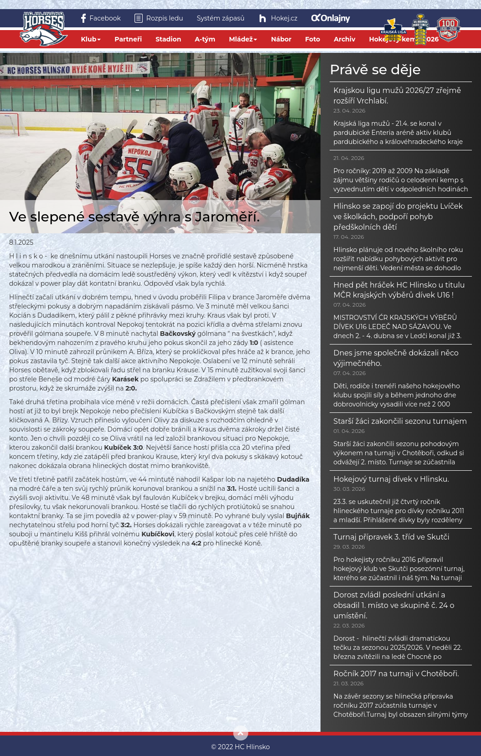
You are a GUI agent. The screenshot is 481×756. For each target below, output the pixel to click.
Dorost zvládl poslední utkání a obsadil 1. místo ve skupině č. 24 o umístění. (393, 605)
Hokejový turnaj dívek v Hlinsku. (391, 479)
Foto (312, 39)
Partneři (128, 39)
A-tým (205, 39)
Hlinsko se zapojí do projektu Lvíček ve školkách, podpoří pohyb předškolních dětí (398, 216)
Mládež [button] (243, 39)
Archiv (344, 39)
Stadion (168, 39)
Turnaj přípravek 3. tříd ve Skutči (391, 537)
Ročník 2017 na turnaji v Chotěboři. (396, 673)
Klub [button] (91, 39)
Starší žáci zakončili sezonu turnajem (400, 421)
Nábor (281, 39)
